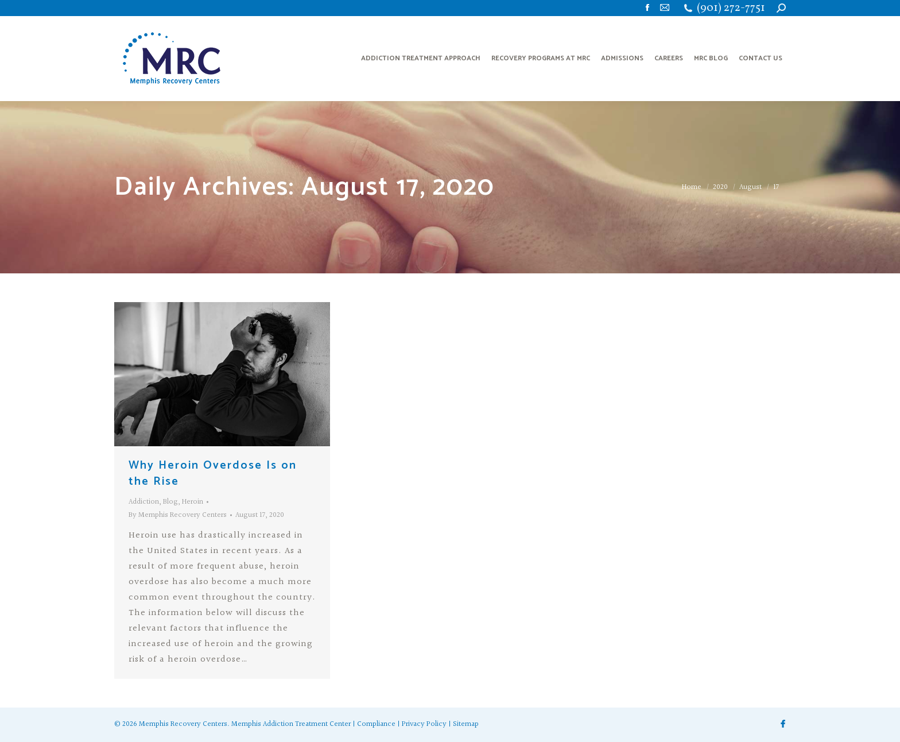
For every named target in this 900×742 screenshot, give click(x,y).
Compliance (376, 724)
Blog (170, 502)
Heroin (192, 502)
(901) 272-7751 (731, 8)
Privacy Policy (424, 724)
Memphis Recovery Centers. (184, 724)
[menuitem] (421, 58)
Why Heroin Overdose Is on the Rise (213, 473)
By (178, 515)
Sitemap (466, 724)
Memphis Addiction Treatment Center (291, 724)
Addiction (144, 502)
